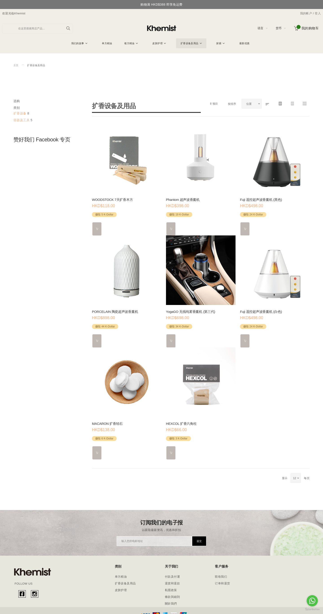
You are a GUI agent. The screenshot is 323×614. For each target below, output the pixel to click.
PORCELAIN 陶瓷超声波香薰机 (115, 309)
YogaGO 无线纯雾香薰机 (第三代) (190, 309)
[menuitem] (79, 43)
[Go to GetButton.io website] (312, 609)
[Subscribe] (199, 535)
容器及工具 (21, 120)
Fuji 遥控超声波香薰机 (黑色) (261, 200)
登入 (318, 13)
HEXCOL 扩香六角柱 (181, 419)
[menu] (161, 43)
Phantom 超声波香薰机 (183, 200)
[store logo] (161, 28)
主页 (16, 65)
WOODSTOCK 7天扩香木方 (112, 200)
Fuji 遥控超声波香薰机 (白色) (261, 309)
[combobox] (37, 28)
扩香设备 (19, 113)
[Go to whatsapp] (312, 600)
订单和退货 (222, 577)
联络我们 (221, 570)
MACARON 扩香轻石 (107, 419)
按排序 (232, 103)
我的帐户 (306, 13)
